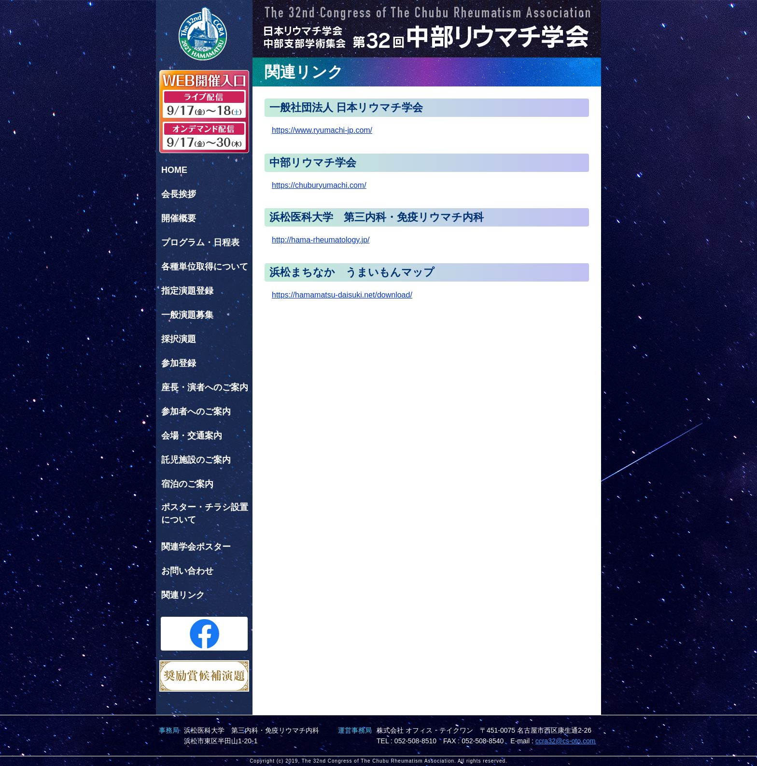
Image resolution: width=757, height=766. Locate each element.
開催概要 (178, 218)
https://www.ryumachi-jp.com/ (322, 130)
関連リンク (183, 595)
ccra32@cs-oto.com (565, 741)
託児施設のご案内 (196, 460)
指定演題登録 (187, 291)
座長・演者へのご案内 (204, 387)
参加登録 (178, 363)
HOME (174, 170)
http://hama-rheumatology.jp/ (320, 240)
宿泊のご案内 (187, 484)
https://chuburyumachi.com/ (319, 185)
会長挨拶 (178, 194)
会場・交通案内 (191, 435)
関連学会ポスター (196, 547)
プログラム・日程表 (200, 242)
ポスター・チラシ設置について (204, 513)
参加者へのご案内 (196, 411)
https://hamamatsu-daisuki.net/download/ (342, 295)
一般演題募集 (187, 315)
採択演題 (178, 339)
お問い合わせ (187, 571)
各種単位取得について (204, 266)
